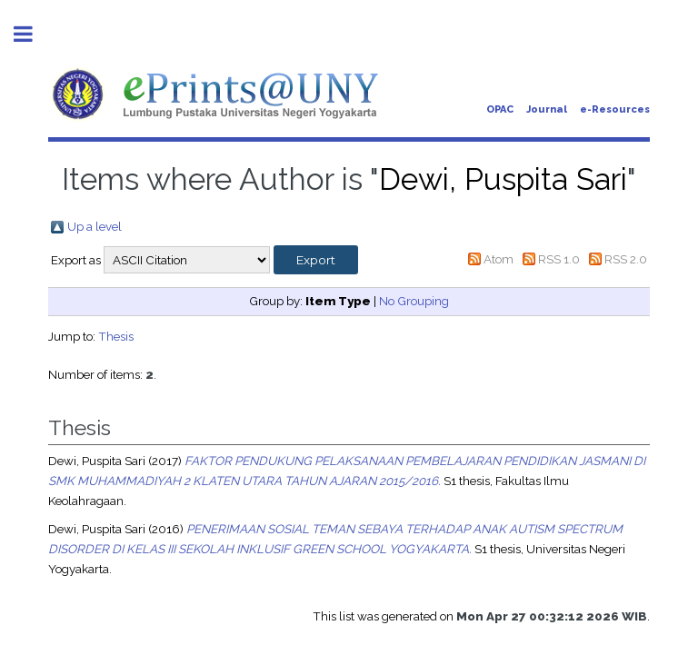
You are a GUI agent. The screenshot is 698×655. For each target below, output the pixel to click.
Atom (499, 259)
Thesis (116, 336)
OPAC (500, 109)
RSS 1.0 (559, 259)
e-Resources (615, 109)
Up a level (94, 226)
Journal (546, 109)
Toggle (32, 34)
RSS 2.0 (625, 259)
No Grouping (414, 300)
